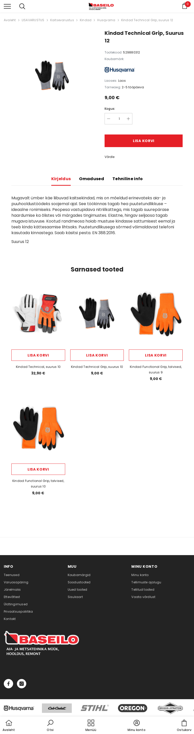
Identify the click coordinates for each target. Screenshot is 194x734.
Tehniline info (127, 179)
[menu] (7, 6)
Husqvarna (106, 20)
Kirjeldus (61, 179)
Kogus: (110, 108)
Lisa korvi (143, 140)
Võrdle (109, 157)
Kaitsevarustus (62, 20)
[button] (50, 726)
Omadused (91, 179)
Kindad (85, 20)
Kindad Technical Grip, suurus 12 (147, 20)
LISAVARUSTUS (33, 20)
